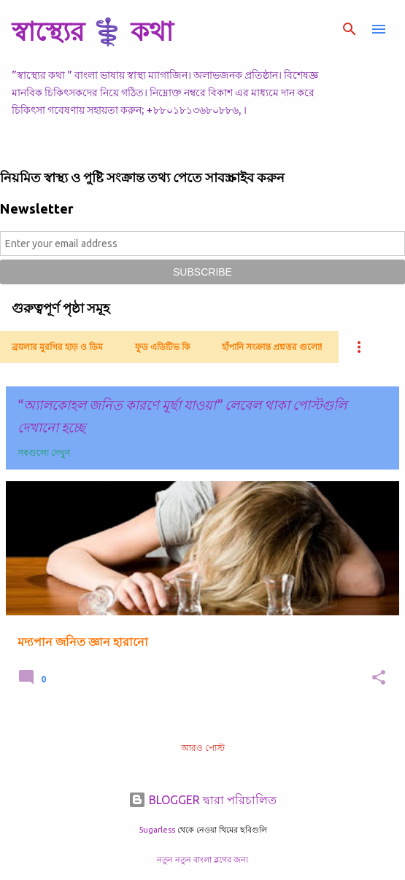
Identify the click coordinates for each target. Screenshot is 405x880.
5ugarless (157, 829)
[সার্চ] (349, 29)
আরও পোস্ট (203, 747)
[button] (378, 678)
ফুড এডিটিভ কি (162, 346)
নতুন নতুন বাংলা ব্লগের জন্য (202, 859)
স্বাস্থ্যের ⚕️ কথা (92, 31)
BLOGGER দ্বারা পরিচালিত (202, 799)
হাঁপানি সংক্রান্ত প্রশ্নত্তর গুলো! (272, 346)
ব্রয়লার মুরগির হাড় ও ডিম (57, 346)
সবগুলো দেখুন (44, 452)
